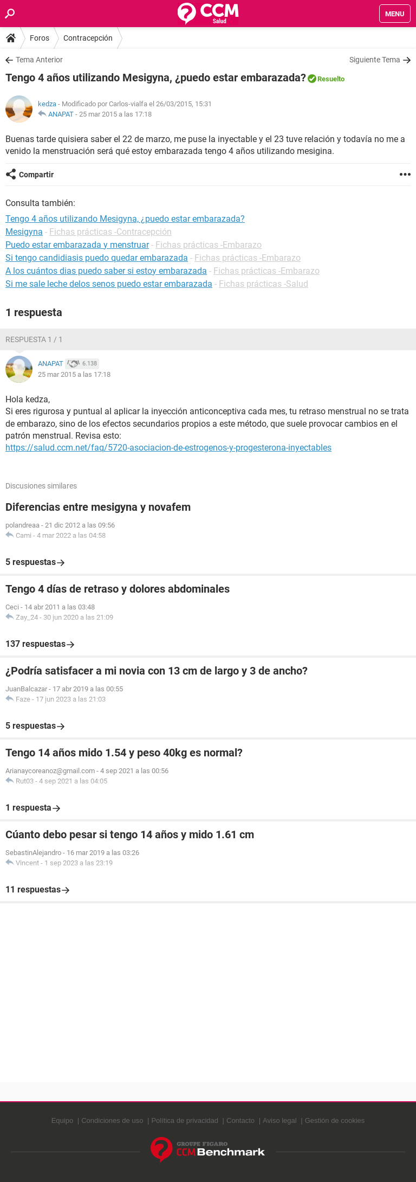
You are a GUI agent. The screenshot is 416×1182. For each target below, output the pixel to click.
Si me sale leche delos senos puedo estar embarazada (108, 284)
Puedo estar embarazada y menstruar (77, 245)
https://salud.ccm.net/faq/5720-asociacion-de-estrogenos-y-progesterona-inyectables (168, 447)
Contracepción (88, 38)
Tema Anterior (39, 59)
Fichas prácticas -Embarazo (208, 245)
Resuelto (330, 79)
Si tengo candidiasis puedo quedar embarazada (96, 258)
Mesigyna (24, 232)
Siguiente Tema (374, 59)
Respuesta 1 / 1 (34, 339)
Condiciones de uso (112, 1120)
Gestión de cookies (335, 1120)
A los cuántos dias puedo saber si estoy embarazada (106, 271)
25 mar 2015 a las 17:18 (115, 114)
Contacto (240, 1120)
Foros (39, 38)
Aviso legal (280, 1120)
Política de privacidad (184, 1120)
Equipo (62, 1120)
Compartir (36, 174)
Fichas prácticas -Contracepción (110, 232)
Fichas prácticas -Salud (263, 284)
